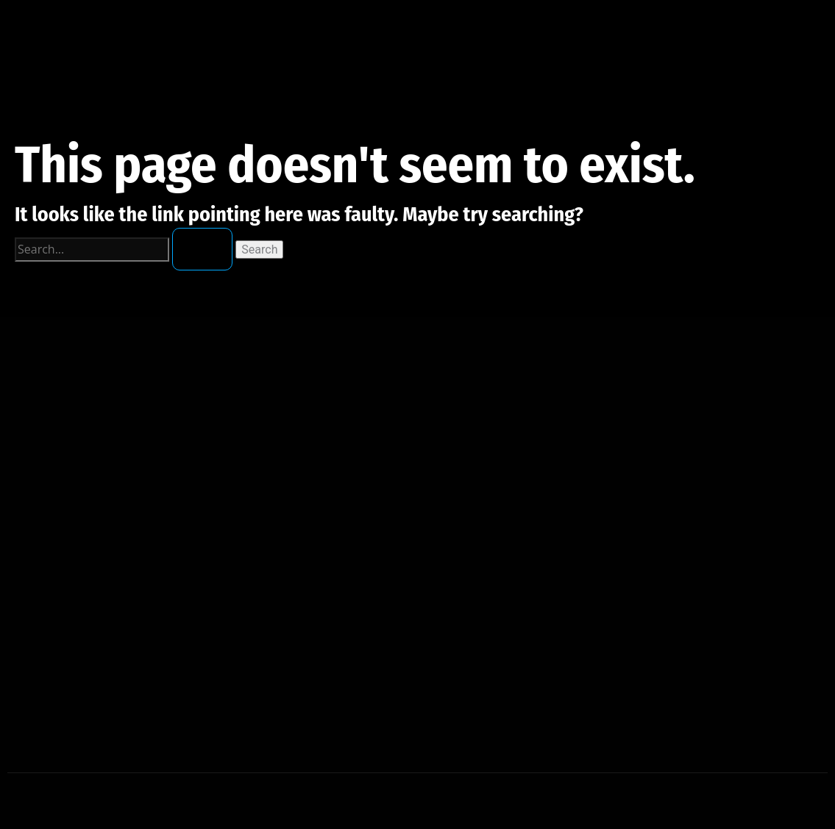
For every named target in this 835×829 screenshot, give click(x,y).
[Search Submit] (202, 249)
